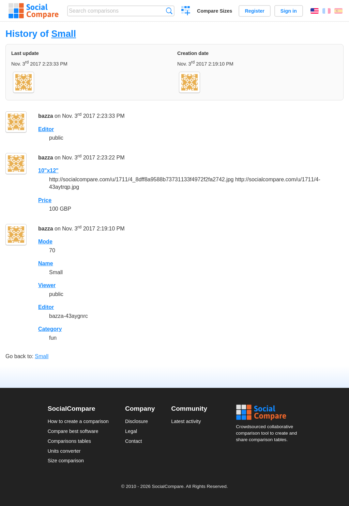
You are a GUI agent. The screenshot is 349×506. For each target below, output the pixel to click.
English (314, 11)
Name (45, 263)
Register (254, 11)
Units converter (64, 451)
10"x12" (48, 170)
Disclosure (136, 421)
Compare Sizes (214, 11)
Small (63, 33)
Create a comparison (186, 11)
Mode (45, 241)
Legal (131, 431)
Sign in (288, 11)
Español (338, 11)
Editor (46, 129)
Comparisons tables (69, 441)
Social (268, 412)
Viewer (47, 285)
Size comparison (66, 460)
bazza (45, 116)
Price (44, 200)
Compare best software (73, 431)
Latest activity (186, 421)
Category (50, 329)
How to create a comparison (78, 421)
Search (169, 11)
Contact (133, 441)
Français (326, 11)
